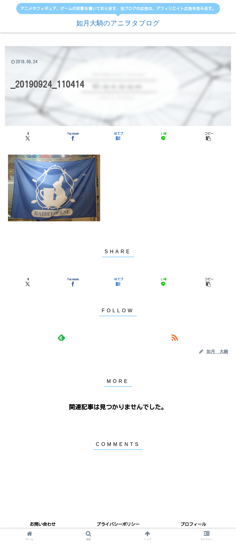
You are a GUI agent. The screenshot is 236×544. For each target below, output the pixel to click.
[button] (208, 136)
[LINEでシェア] (163, 136)
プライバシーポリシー (118, 524)
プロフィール (193, 524)
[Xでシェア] (27, 136)
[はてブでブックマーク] (118, 136)
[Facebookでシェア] (72, 136)
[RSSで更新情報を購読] (174, 338)
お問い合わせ (43, 524)
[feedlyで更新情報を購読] (61, 338)
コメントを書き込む (118, 473)
